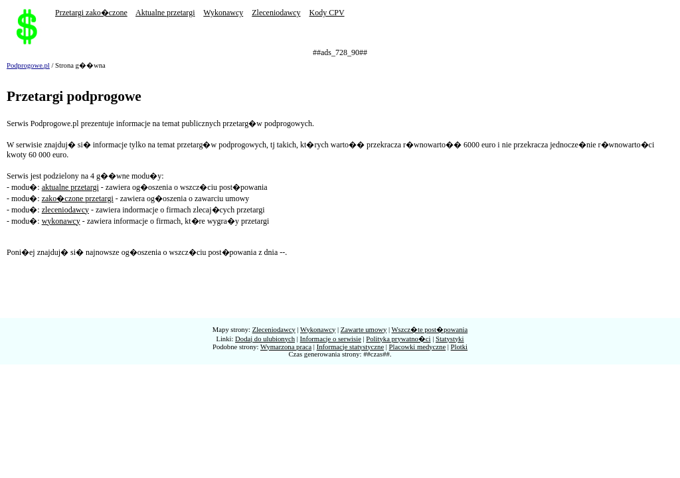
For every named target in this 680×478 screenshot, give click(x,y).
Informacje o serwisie (330, 339)
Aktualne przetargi (165, 12)
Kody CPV (327, 12)
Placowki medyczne (417, 347)
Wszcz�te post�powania (430, 329)
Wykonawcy (223, 12)
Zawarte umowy (364, 329)
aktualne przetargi (70, 187)
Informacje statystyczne (350, 347)
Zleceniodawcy (276, 12)
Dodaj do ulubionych (265, 339)
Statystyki (450, 339)
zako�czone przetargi (78, 198)
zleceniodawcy (65, 209)
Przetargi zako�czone (91, 12)
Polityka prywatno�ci (398, 339)
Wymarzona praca (285, 347)
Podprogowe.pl (28, 65)
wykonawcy (61, 221)
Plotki (459, 347)
